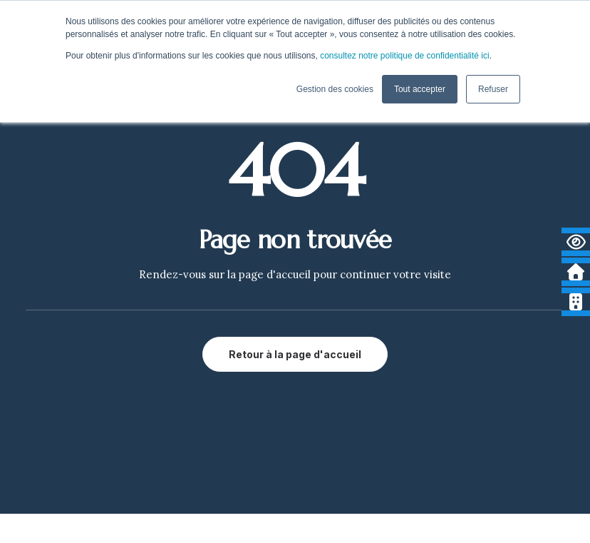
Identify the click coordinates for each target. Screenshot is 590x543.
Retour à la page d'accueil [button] (295, 354)
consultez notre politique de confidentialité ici (404, 56)
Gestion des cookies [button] (334, 89)
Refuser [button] (493, 89)
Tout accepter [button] (419, 89)
